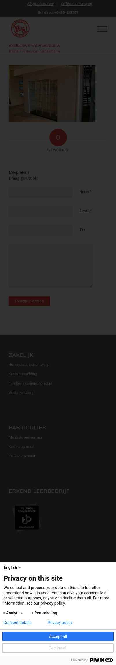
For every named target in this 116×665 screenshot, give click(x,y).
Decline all (58, 648)
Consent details (17, 622)
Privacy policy (60, 622)
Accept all (58, 636)
